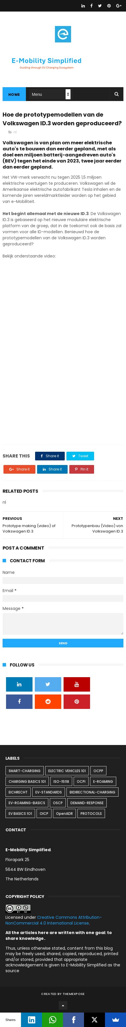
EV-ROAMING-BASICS (27, 802)
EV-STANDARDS (48, 792)
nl (15, 132)
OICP (44, 813)
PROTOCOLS (91, 813)
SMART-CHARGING (25, 770)
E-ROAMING (103, 781)
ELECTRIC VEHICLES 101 (67, 770)
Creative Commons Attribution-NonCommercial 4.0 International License (53, 920)
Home (14, 94)
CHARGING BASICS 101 (27, 781)
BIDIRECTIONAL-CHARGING (92, 792)
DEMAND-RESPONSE (87, 802)
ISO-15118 (61, 781)
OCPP (98, 770)
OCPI (81, 781)
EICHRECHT (18, 792)
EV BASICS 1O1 (20, 813)
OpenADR (64, 813)
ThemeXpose (74, 993)
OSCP (58, 802)
